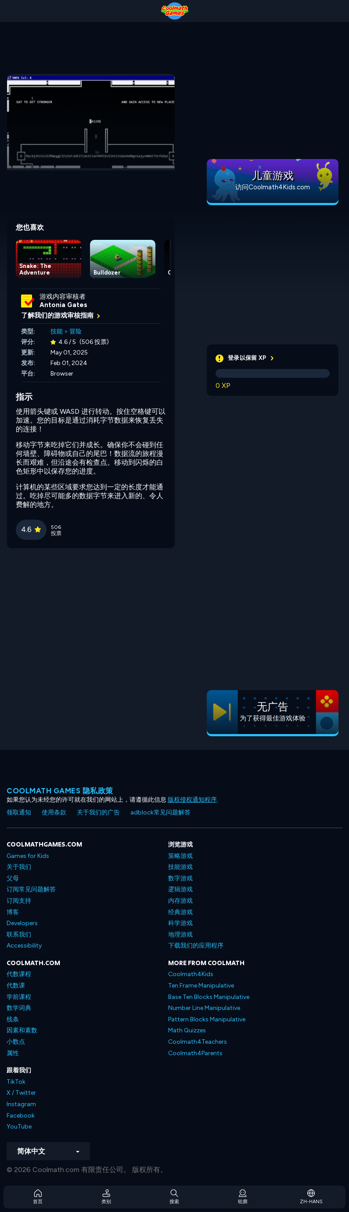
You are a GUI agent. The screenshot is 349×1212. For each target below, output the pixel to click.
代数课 (16, 985)
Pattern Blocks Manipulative (206, 1019)
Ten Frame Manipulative (201, 985)
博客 (13, 912)
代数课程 (19, 974)
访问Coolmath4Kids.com (272, 187)
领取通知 (19, 812)
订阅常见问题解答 (31, 889)
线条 (13, 1019)
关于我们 (19, 867)
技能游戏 (180, 867)
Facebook (21, 1115)
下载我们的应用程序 (195, 945)
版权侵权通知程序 (192, 799)
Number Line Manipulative (204, 1008)
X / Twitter (21, 1092)
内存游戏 (180, 900)
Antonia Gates (63, 305)
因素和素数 (22, 1030)
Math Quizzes (187, 1030)
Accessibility (24, 945)
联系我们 (19, 934)
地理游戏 (180, 934)
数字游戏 (180, 878)
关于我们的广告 (98, 812)
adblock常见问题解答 (160, 812)
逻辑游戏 (180, 889)
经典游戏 (180, 912)
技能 (56, 331)
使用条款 (54, 812)
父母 (13, 878)
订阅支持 (19, 900)
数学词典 (19, 1008)
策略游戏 (180, 856)
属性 (13, 1053)
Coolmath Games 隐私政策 (60, 790)
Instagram (21, 1104)
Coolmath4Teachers (197, 1042)
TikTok (16, 1081)
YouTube (19, 1126)
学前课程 (19, 997)
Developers (22, 923)
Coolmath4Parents (195, 1053)
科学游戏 (180, 923)
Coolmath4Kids (190, 974)
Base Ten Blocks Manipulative (208, 997)
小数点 (16, 1042)
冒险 (75, 331)
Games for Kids (28, 856)
